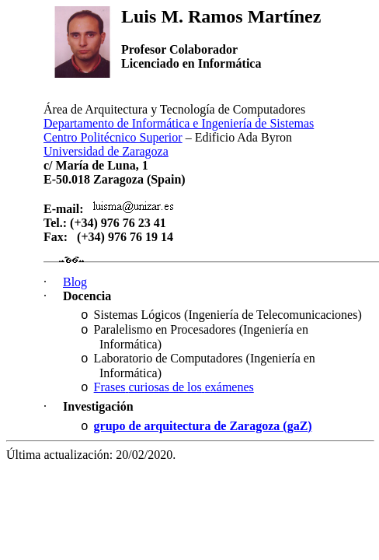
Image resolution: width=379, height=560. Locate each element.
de (174, 387)
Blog (75, 282)
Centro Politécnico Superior (113, 137)
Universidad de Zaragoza (106, 151)
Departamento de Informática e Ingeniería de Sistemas (178, 123)
